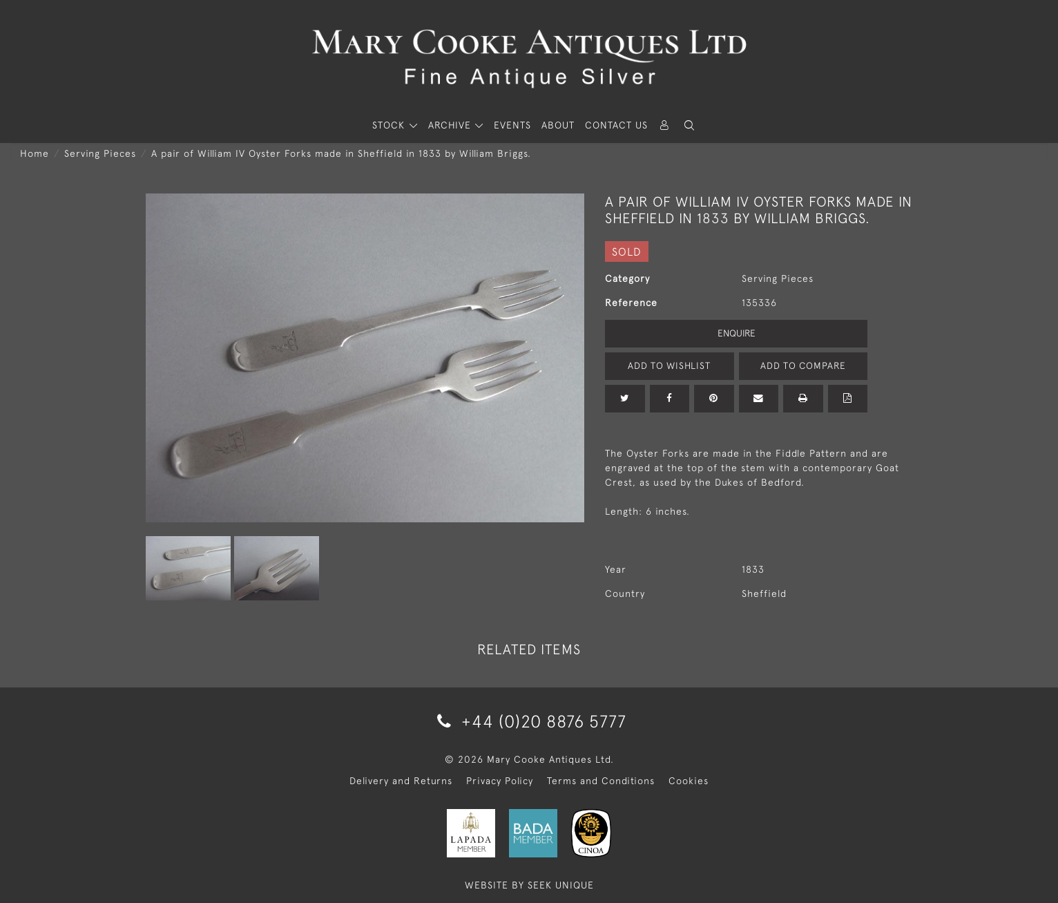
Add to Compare (803, 365)
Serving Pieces (100, 153)
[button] (689, 125)
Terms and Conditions (601, 780)
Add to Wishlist (669, 365)
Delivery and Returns (400, 780)
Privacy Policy (499, 780)
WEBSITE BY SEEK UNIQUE (529, 885)
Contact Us (616, 125)
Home (34, 153)
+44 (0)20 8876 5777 (529, 721)
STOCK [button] (390, 125)
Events (512, 125)
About (558, 125)
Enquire (736, 333)
